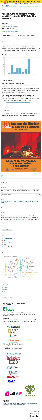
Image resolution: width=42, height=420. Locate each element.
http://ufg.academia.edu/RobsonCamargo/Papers (18, 102)
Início (3, 5)
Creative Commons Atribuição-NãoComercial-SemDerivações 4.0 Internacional (20, 404)
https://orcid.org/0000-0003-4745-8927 (11, 26)
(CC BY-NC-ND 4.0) (16, 219)
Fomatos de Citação (6, 194)
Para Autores (5, 289)
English (5, 244)
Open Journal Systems (7, 297)
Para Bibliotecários (6, 291)
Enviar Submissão (7, 229)
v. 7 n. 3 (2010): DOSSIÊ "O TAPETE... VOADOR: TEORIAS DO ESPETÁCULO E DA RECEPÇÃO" (21, 6)
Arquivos (8, 5)
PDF (4, 176)
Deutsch (5, 240)
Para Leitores (5, 287)
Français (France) (8, 246)
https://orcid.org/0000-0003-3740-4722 (11, 31)
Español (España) (8, 242)
